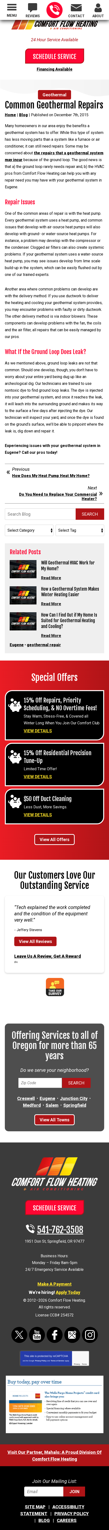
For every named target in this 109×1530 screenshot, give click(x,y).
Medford (32, 1105)
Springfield (74, 1105)
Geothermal (54, 94)
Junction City (73, 1098)
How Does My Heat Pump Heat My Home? (51, 476)
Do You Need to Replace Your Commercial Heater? (58, 496)
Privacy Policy (40, 1361)
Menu (12, 15)
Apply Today (68, 1292)
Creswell (26, 1098)
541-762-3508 (54, 10)
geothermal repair (44, 645)
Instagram (90, 1335)
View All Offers (54, 839)
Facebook (55, 1335)
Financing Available (55, 69)
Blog (23, 115)
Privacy (77, 1364)
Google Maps (72, 1335)
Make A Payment (54, 1284)
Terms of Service (57, 1361)
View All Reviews (35, 941)
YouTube (37, 1335)
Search (90, 514)
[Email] (54, 1492)
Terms (84, 1364)
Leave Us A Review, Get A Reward (47, 956)
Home (10, 115)
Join (74, 1491)
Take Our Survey (55, 987)
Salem (52, 1105)
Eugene (17, 645)
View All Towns (54, 1119)
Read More (51, 578)
